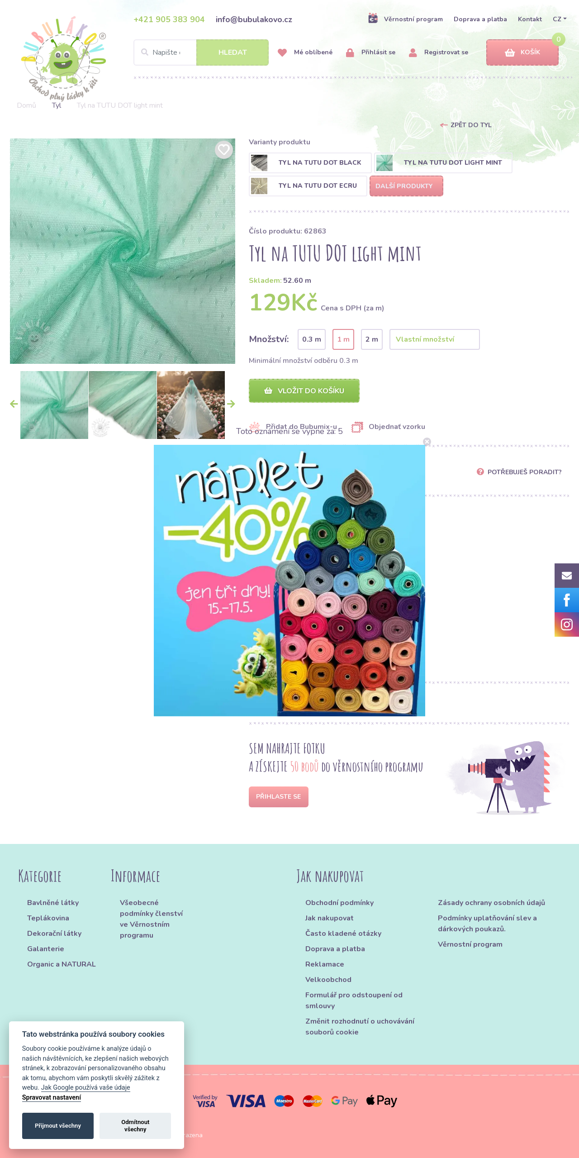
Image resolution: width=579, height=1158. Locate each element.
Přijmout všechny (58, 1125)
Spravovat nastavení (51, 1097)
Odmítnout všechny (135, 1126)
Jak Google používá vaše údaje (85, 1087)
